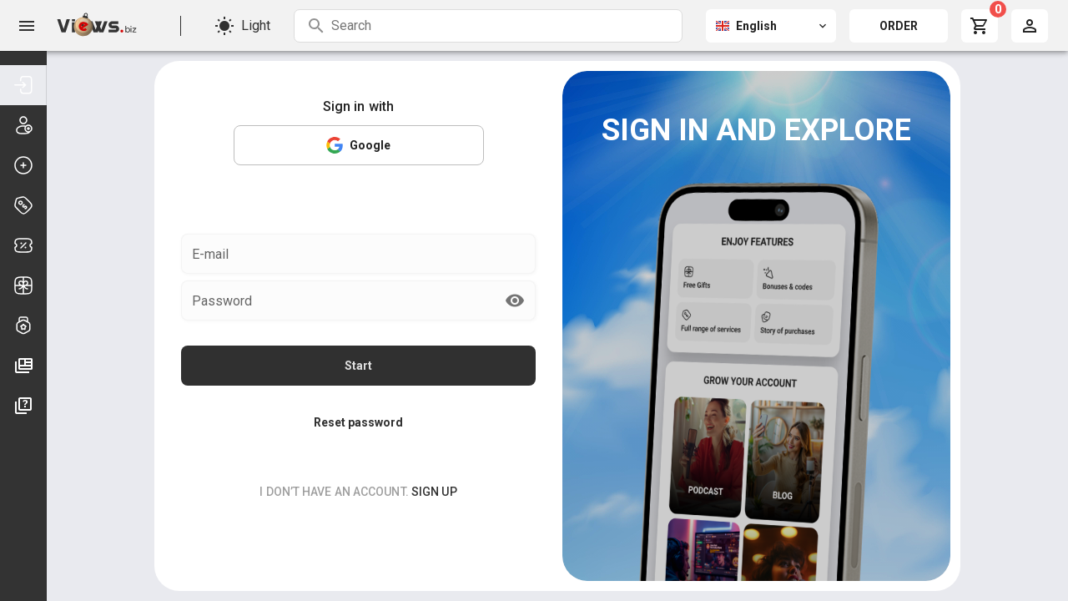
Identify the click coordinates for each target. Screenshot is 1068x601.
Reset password (358, 394)
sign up (434, 463)
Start (358, 337)
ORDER (898, 26)
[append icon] (515, 272)
